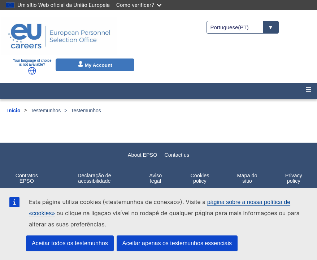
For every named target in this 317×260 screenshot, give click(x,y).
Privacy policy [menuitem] (293, 178)
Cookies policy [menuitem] (199, 178)
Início (14, 110)
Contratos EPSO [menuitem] (27, 178)
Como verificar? (138, 5)
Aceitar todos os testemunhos (70, 243)
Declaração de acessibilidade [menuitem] (94, 178)
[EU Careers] (59, 36)
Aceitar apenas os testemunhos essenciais (177, 243)
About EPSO (142, 155)
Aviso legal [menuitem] (155, 178)
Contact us (176, 155)
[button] (32, 70)
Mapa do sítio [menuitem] (247, 178)
